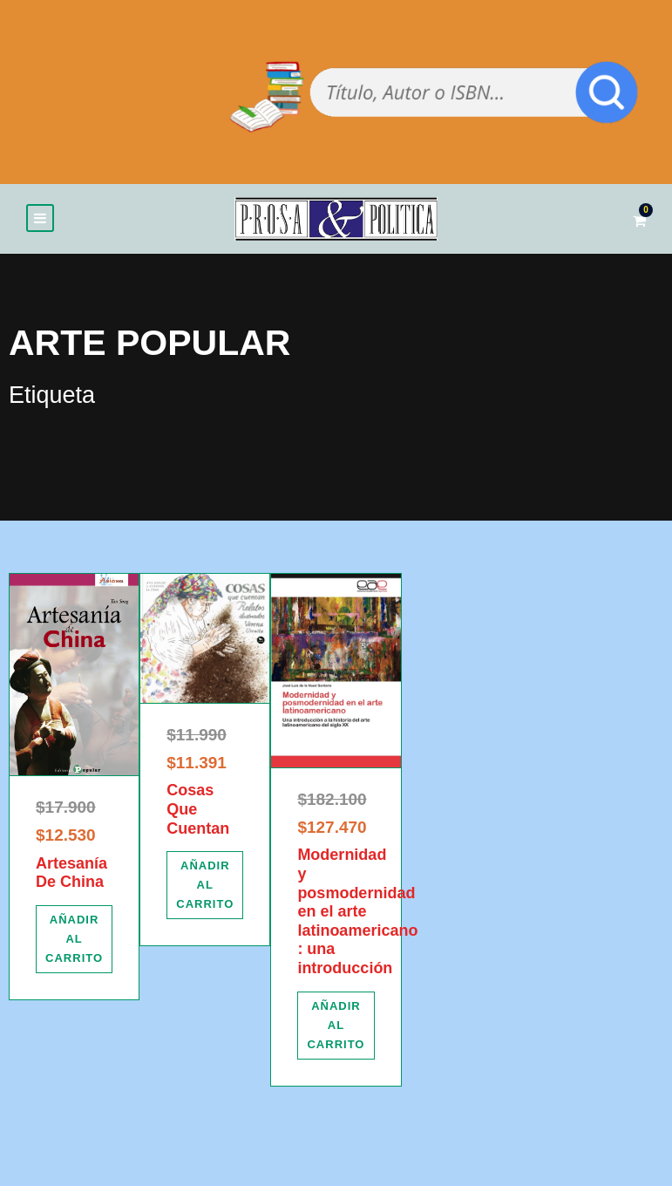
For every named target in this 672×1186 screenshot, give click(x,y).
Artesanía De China (71, 875)
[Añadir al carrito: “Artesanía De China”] (74, 942)
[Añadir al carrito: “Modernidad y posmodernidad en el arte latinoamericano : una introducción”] (335, 1028)
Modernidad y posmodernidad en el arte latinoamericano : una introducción (357, 914)
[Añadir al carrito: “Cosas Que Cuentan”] (204, 889)
